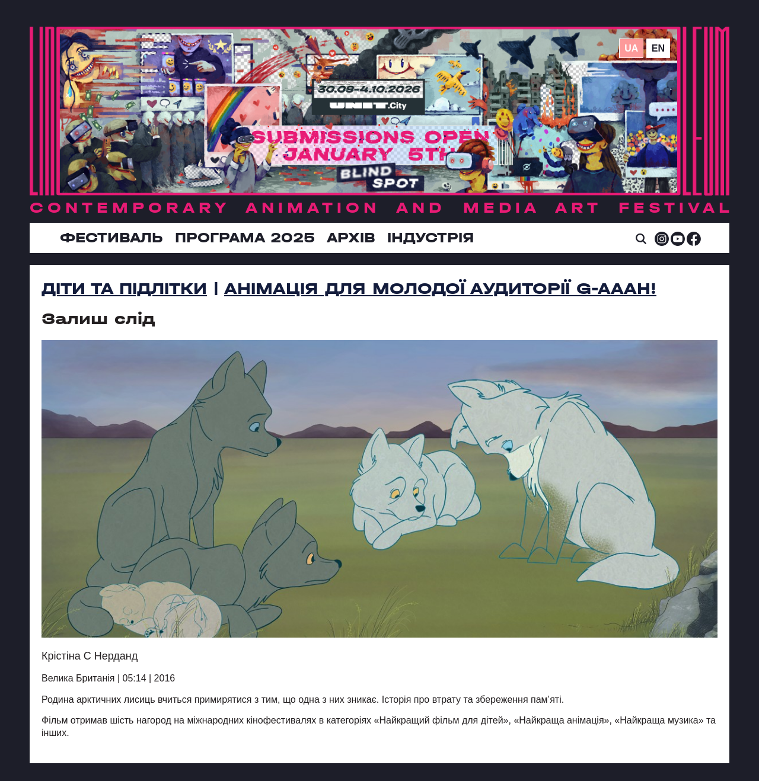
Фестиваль (111, 237)
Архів (351, 237)
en (658, 48)
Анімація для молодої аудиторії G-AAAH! (440, 288)
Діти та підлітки (124, 288)
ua (631, 48)
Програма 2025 (245, 237)
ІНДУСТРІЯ (430, 237)
